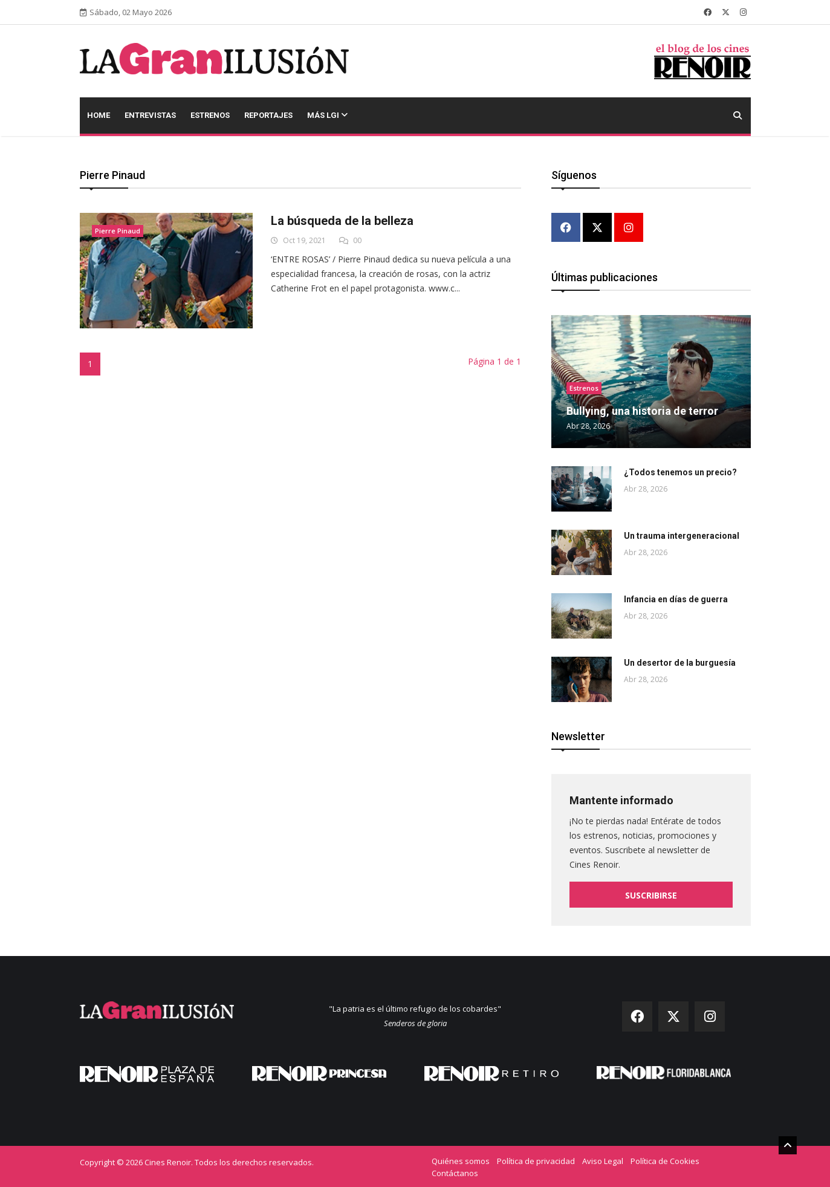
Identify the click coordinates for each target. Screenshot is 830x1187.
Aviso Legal (602, 1159)
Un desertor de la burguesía (680, 661)
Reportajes (268, 115)
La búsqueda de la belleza (342, 220)
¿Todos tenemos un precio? (680, 471)
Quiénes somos (461, 1159)
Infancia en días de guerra (676, 598)
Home (98, 115)
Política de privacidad (536, 1159)
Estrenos (210, 115)
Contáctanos (455, 1171)
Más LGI (327, 115)
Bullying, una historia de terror (642, 409)
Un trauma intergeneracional (681, 534)
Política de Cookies (665, 1159)
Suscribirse (651, 894)
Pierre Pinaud (117, 230)
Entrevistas (150, 115)
